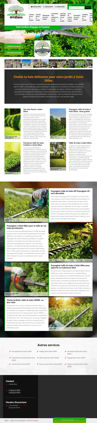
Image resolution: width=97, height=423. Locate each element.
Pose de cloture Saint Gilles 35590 (50, 364)
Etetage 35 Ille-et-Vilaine (31, 17)
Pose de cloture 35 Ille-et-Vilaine (92, 17)
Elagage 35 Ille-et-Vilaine (38, 17)
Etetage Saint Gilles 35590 (48, 351)
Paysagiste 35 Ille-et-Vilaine (77, 17)
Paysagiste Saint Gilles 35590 (21, 351)
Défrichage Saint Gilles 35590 (49, 358)
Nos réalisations (14, 53)
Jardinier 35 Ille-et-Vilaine (85, 17)
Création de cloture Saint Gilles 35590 (77, 365)
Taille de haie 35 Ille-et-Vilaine (70, 17)
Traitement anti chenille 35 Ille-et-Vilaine (54, 17)
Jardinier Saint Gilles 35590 (21, 364)
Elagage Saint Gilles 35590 (76, 358)
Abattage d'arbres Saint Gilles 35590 (77, 353)
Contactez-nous (14, 46)
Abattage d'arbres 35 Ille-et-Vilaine (63, 17)
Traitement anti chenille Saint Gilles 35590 (23, 359)
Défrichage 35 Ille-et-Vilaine (46, 17)
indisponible (36, 7)
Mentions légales (32, 420)
